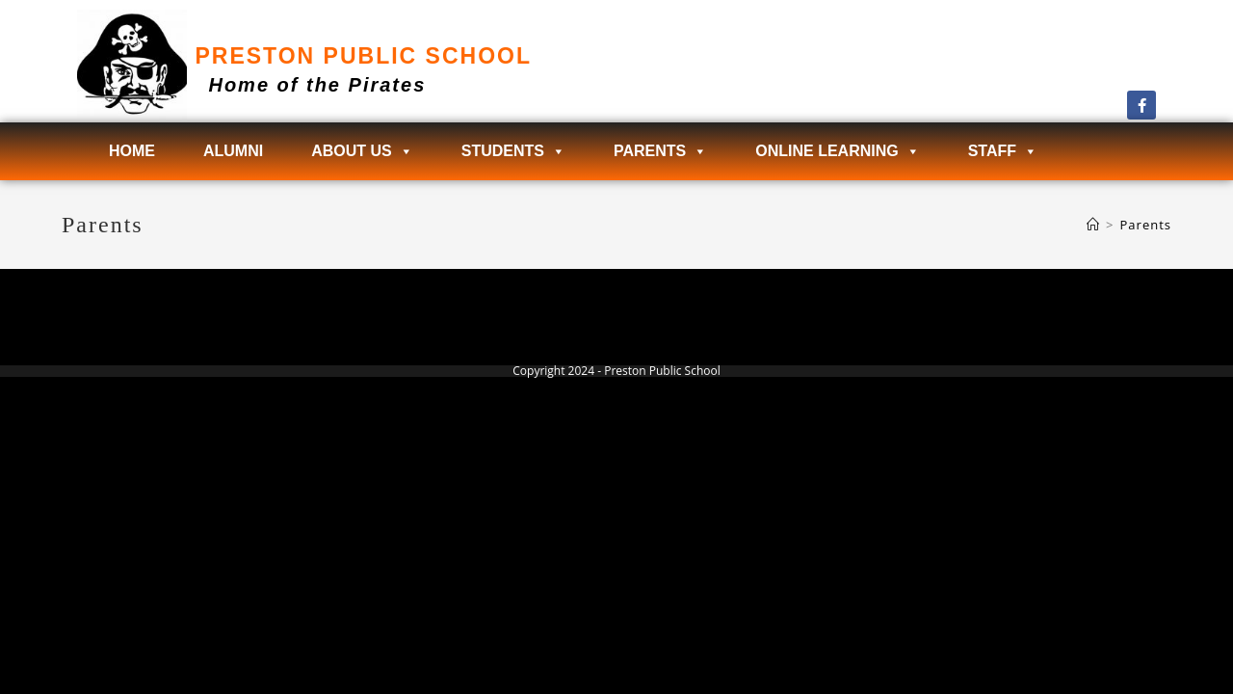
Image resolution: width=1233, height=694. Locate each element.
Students (513, 151)
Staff (1002, 151)
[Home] (1093, 224)
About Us (362, 151)
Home (132, 151)
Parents (660, 151)
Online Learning (837, 151)
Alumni (233, 151)
